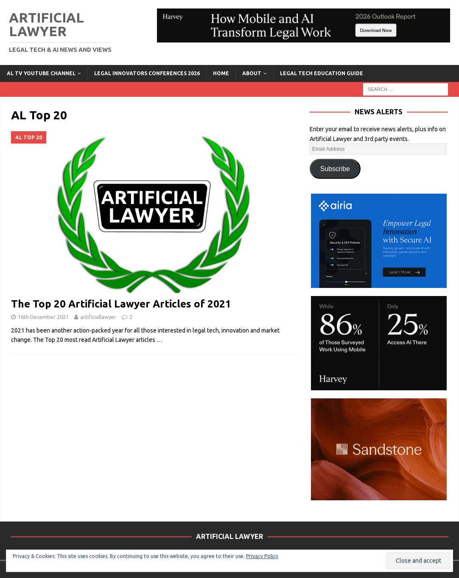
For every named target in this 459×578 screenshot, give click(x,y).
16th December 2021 (43, 317)
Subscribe (335, 168)
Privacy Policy (262, 556)
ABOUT (251, 73)
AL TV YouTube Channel (41, 73)
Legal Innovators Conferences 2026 (147, 73)
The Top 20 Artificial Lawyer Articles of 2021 (121, 304)
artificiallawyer (98, 317)
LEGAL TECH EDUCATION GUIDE (321, 73)
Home (221, 73)
